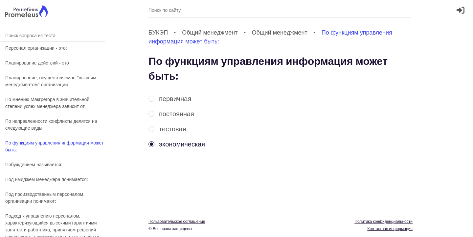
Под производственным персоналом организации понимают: (44, 197)
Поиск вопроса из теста (52, 35)
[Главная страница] (26, 12)
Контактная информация (390, 228)
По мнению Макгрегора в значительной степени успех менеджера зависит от (47, 102)
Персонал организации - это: (36, 48)
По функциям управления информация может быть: (54, 146)
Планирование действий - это (37, 63)
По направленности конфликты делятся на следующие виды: (51, 124)
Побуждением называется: (33, 164)
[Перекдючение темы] (461, 228)
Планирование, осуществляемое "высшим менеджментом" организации (50, 81)
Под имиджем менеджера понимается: (46, 179)
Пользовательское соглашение (176, 221)
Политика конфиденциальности (383, 221)
